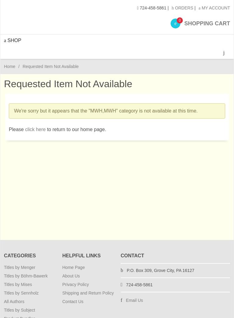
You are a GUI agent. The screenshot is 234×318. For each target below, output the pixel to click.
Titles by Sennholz (21, 293)
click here (35, 129)
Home (9, 66)
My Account (214, 7)
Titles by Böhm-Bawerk (26, 275)
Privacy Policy (75, 284)
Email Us (134, 300)
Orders (182, 7)
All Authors (14, 301)
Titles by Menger (19, 267)
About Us (71, 275)
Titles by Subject (19, 310)
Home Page (73, 267)
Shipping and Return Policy (88, 293)
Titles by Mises (18, 284)
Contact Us (72, 301)
